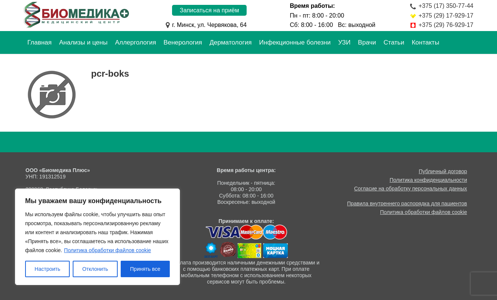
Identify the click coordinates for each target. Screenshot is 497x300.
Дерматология (230, 42)
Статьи (393, 42)
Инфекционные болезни (295, 42)
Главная (39, 42)
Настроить (47, 269)
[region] (97, 237)
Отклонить (95, 269)
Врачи (367, 42)
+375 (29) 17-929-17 (446, 15)
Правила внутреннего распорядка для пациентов (407, 203)
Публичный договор (443, 171)
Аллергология (135, 42)
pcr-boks (110, 73)
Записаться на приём (209, 10)
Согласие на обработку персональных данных (410, 189)
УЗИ (344, 42)
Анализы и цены (83, 42)
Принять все (145, 269)
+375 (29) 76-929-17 (446, 25)
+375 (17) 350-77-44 (446, 6)
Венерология (182, 42)
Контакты (425, 42)
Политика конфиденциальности (428, 180)
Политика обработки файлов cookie (107, 250)
